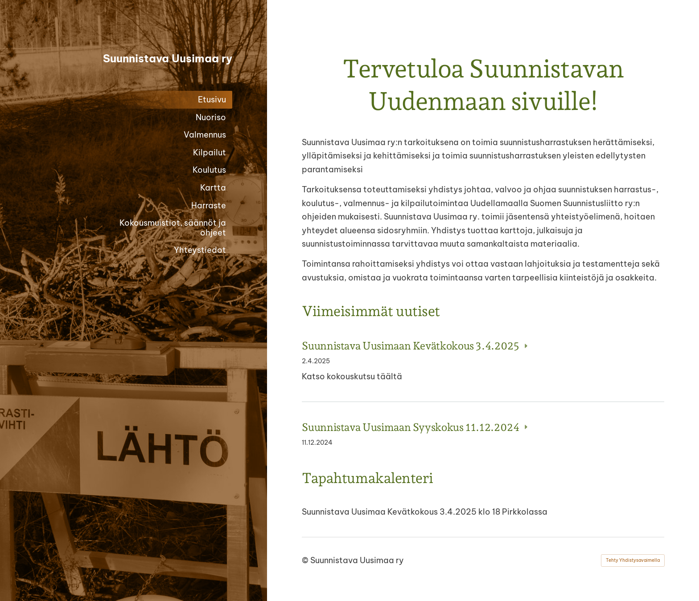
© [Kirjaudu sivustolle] (306, 560)
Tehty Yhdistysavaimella (633, 560)
